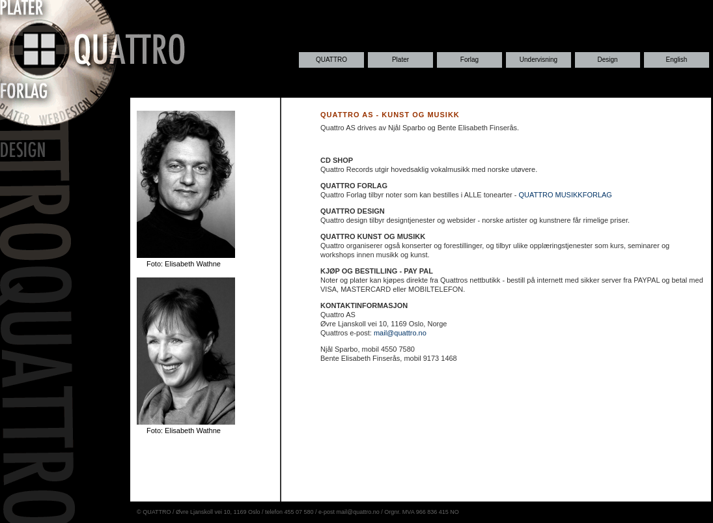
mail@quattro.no (400, 333)
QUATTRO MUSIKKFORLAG (564, 195)
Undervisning (538, 59)
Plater (400, 59)
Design (607, 59)
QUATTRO (331, 59)
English (677, 59)
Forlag (469, 59)
